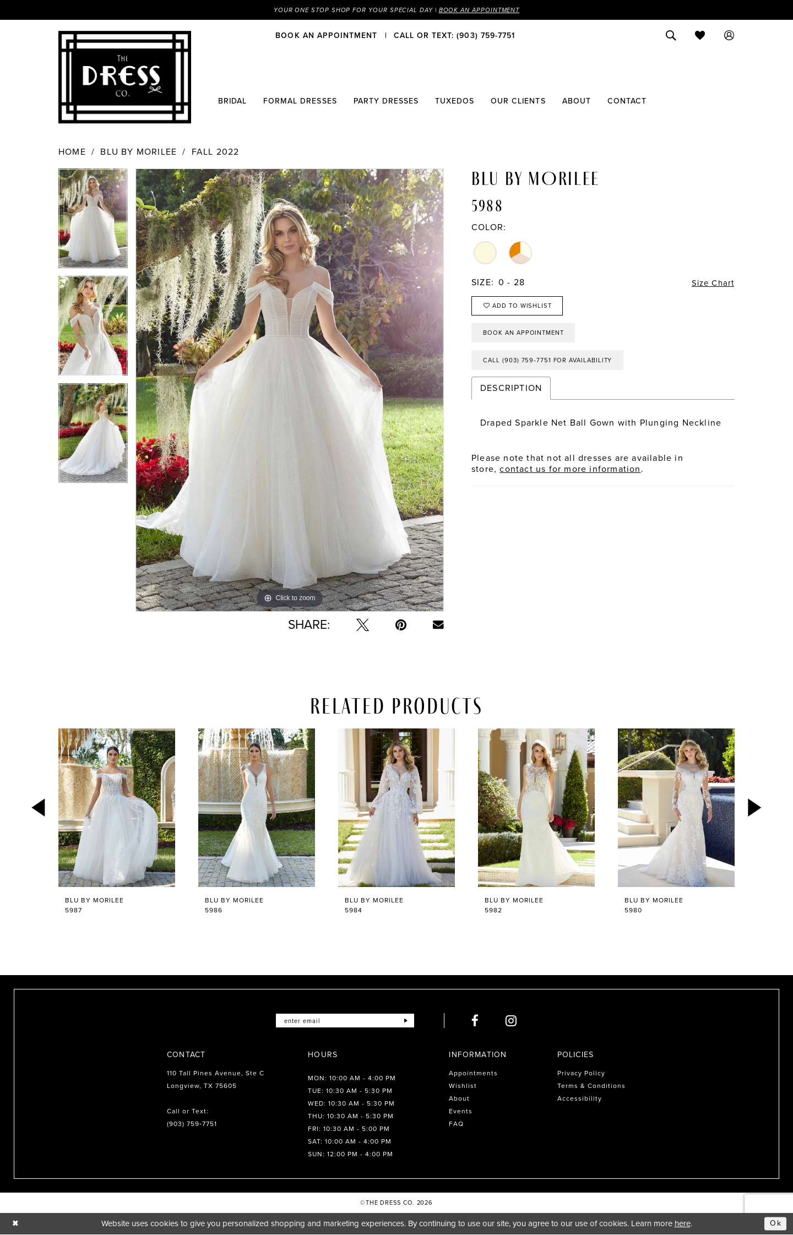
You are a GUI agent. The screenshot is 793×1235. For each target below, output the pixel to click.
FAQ (456, 1124)
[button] (729, 35)
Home (72, 152)
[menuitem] (326, 35)
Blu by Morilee (138, 152)
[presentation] (116, 808)
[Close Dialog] (16, 1224)
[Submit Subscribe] (409, 1021)
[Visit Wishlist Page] (700, 35)
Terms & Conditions (591, 1086)
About (459, 1099)
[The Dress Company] (124, 77)
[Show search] (671, 35)
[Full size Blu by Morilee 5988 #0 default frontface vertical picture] (289, 391)
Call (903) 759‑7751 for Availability (552, 366)
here (683, 1224)
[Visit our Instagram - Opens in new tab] (515, 1021)
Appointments (473, 1074)
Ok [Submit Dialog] (775, 1224)
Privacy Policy (581, 1074)
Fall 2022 (216, 152)
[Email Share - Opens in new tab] (438, 625)
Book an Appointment (483, 10)
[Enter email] (345, 1021)
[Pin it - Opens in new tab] (400, 625)
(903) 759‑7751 (192, 1124)
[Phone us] (454, 35)
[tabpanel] (93, 222)
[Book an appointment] (326, 35)
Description (511, 394)
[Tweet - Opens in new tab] (362, 625)
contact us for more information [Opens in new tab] (569, 475)
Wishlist (463, 1086)
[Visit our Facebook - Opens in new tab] (479, 1021)
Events (460, 1112)
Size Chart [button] (711, 284)
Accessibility (579, 1099)
